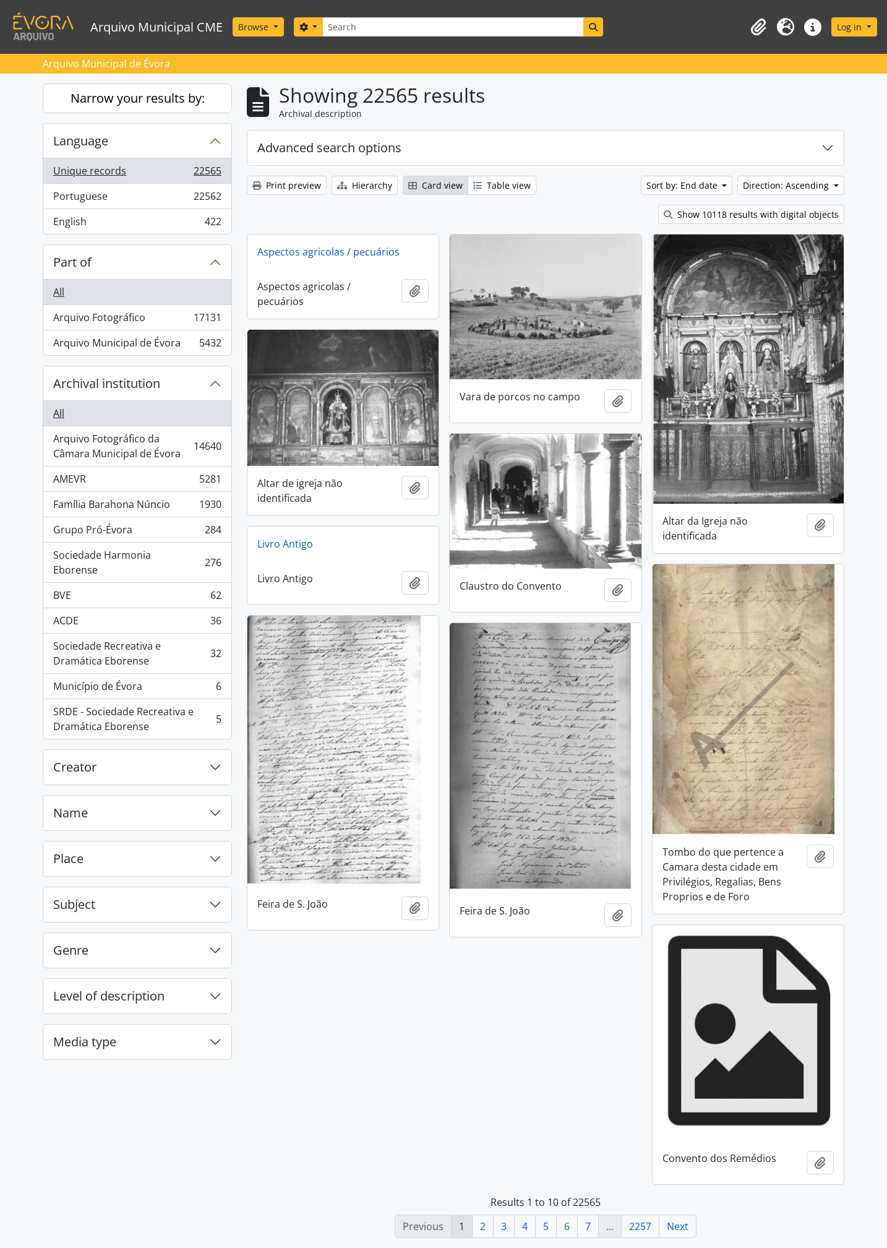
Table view (502, 185)
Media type (84, 1041)
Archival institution (106, 383)
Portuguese (137, 199)
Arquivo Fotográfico (137, 320)
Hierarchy (364, 185)
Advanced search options (329, 147)
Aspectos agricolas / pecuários (328, 252)
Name (70, 812)
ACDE (137, 623)
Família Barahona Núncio (137, 507)
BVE (137, 598)
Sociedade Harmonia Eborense (137, 562)
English (137, 224)
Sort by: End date (683, 185)
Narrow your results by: (138, 98)
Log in (850, 27)
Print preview (286, 185)
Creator (74, 767)
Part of (72, 262)
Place (68, 858)
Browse (254, 27)
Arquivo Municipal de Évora (137, 345)
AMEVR (137, 481)
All (58, 292)
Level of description (109, 996)
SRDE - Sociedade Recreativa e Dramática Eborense (137, 719)
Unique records (137, 173)
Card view (435, 185)
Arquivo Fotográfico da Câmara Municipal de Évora (137, 446)
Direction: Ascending (787, 185)
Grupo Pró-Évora (137, 532)
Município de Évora (137, 689)
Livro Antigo (285, 544)
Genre (70, 950)
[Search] (452, 27)
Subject (74, 904)
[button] (758, 27)
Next (677, 1226)
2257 (640, 1226)
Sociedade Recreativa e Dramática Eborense (137, 653)
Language (80, 140)
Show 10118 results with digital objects (751, 214)
